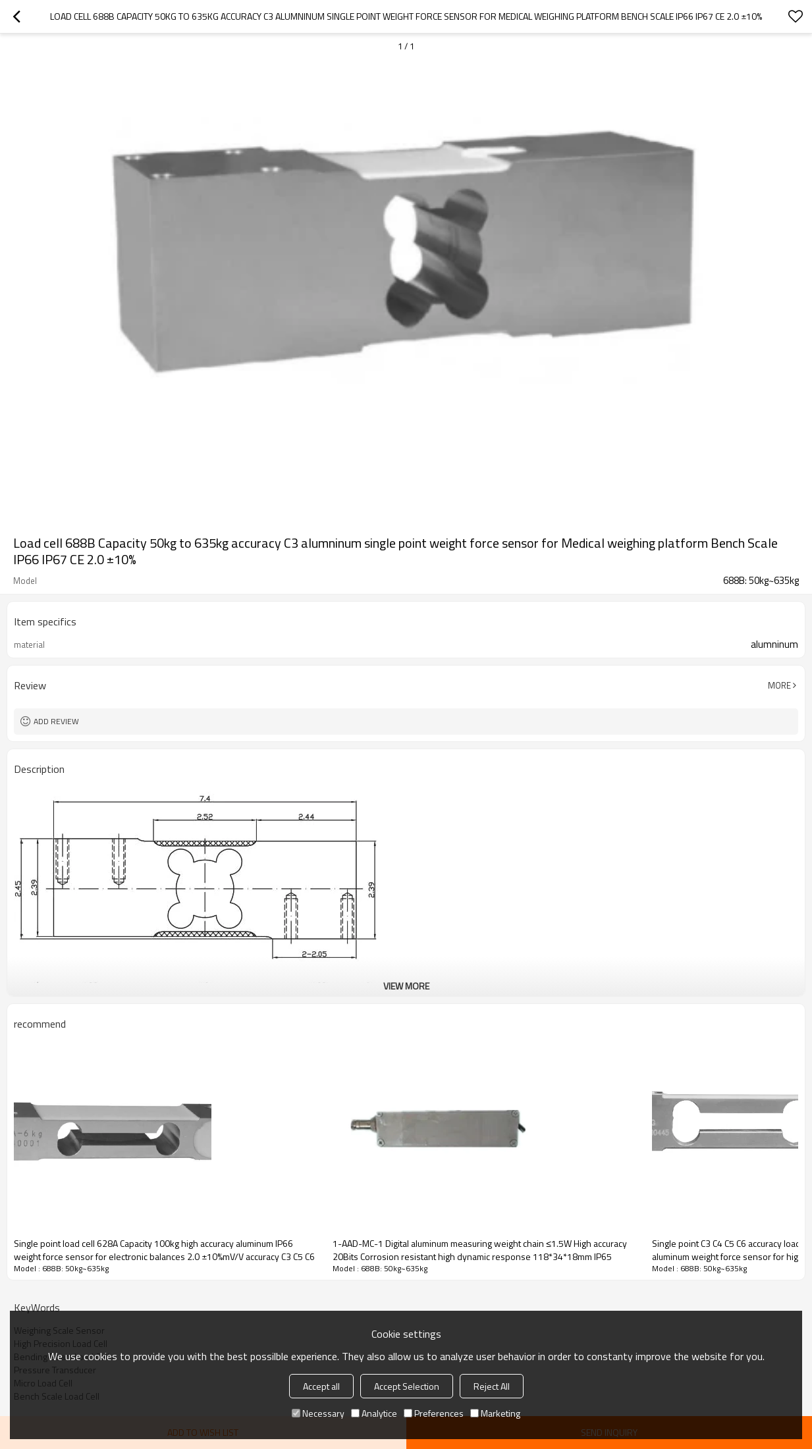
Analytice (374, 1413)
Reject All (492, 1386)
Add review (56, 721)
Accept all (321, 1386)
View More (406, 986)
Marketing (495, 1413)
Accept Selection (406, 1386)
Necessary (318, 1413)
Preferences (434, 1413)
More (779, 685)
